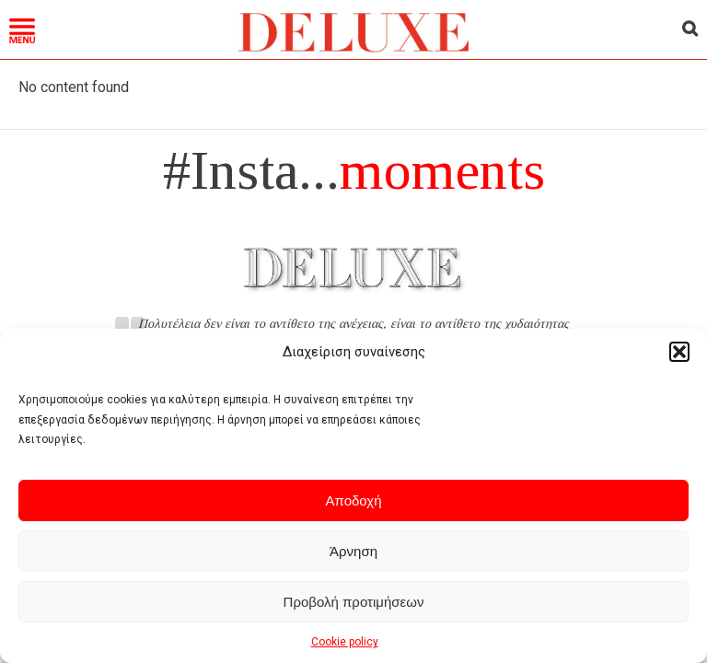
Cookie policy (344, 641)
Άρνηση (353, 551)
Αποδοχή (354, 500)
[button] (679, 352)
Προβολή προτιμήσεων (354, 602)
